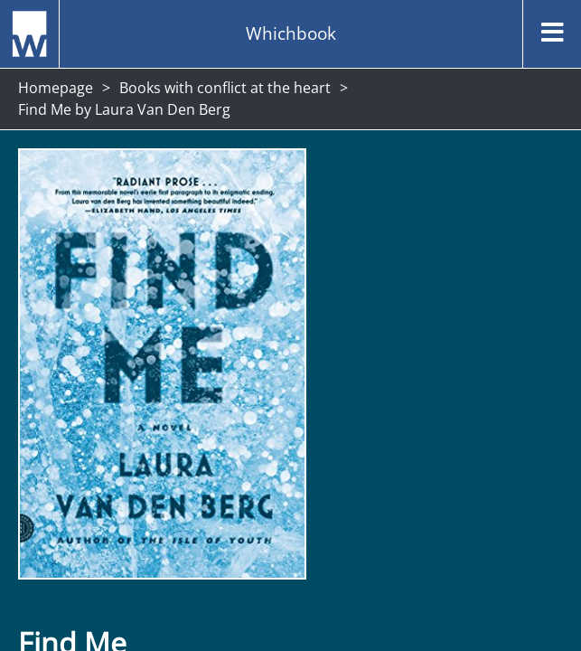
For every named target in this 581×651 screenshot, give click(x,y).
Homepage (55, 88)
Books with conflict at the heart (225, 88)
